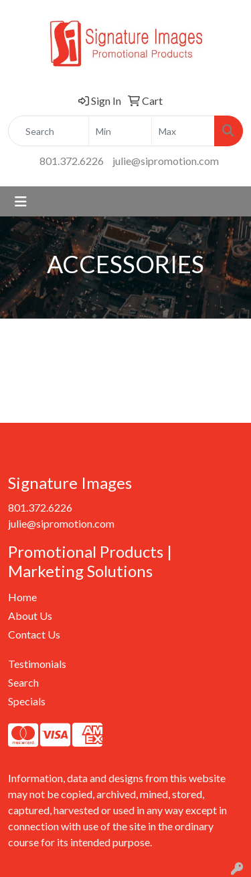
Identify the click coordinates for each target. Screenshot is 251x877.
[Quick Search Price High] (183, 131)
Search (23, 682)
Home (22, 596)
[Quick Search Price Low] (120, 131)
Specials (27, 701)
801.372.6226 (71, 160)
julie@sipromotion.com (165, 160)
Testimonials (37, 663)
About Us (30, 615)
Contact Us (34, 634)
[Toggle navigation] (21, 201)
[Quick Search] (48, 131)
